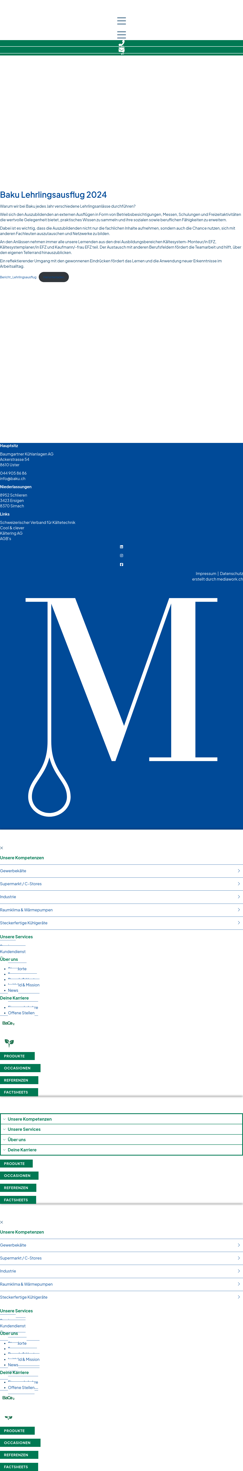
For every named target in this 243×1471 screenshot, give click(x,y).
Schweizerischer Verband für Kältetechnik (37, 522)
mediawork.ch (230, 579)
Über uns (9, 959)
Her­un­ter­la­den (53, 277)
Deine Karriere (14, 998)
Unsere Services (16, 936)
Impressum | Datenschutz (219, 573)
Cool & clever (12, 527)
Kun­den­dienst (13, 951)
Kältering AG (11, 533)
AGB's (5, 538)
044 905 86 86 (13, 473)
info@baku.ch (12, 478)
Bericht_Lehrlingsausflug (18, 277)
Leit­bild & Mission (24, 984)
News (13, 990)
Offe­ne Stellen (21, 1012)
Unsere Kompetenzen (22, 857)
